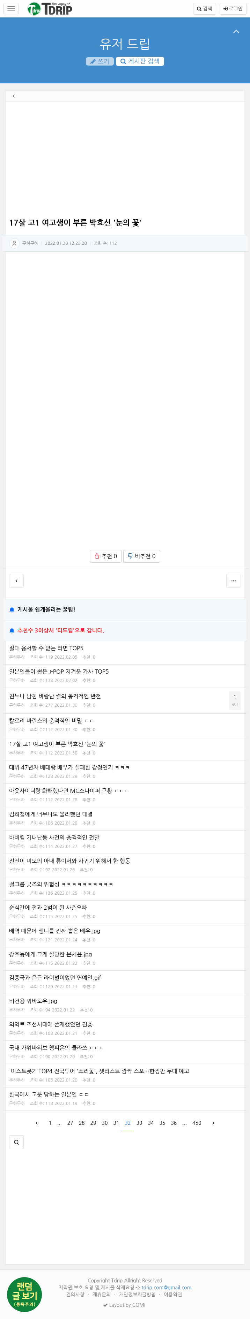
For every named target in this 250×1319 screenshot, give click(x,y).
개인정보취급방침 (138, 1294)
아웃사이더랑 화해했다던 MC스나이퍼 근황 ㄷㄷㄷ (69, 791)
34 (151, 1123)
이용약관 (173, 1294)
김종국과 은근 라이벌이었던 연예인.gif (55, 977)
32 (128, 1123)
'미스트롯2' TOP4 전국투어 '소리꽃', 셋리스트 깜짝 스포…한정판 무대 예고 (99, 1071)
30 (105, 1123)
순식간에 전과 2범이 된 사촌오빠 (48, 907)
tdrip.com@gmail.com (166, 1287)
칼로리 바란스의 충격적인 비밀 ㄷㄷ (51, 720)
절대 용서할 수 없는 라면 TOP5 (46, 648)
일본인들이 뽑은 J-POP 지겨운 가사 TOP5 (59, 671)
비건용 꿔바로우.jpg (33, 1001)
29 (93, 1123)
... (59, 1123)
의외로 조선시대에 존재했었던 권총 (51, 1024)
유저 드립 (125, 44)
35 (162, 1123)
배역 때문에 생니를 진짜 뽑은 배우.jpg (55, 931)
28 (82, 1123)
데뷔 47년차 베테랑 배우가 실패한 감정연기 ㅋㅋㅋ (69, 767)
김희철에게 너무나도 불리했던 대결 (51, 814)
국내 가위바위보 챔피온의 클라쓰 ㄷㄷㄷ (57, 1048)
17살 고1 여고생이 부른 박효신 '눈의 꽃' (57, 744)
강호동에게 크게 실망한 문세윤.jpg (50, 954)
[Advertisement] (125, 161)
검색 (204, 8)
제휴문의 (102, 1294)
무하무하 (30, 243)
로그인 (233, 8)
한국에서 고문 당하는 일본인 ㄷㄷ (49, 1094)
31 (116, 1123)
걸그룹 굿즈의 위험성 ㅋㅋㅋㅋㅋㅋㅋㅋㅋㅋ (61, 884)
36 (174, 1123)
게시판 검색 (140, 61)
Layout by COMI (124, 1305)
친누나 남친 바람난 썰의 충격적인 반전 (55, 696)
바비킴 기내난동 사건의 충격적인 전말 (54, 837)
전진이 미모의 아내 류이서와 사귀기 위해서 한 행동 (69, 861)
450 (196, 1123)
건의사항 (76, 1294)
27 (70, 1123)
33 (139, 1123)
